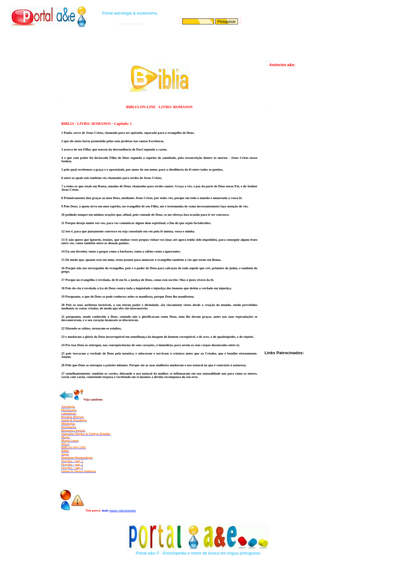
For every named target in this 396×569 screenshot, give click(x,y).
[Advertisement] (197, 43)
